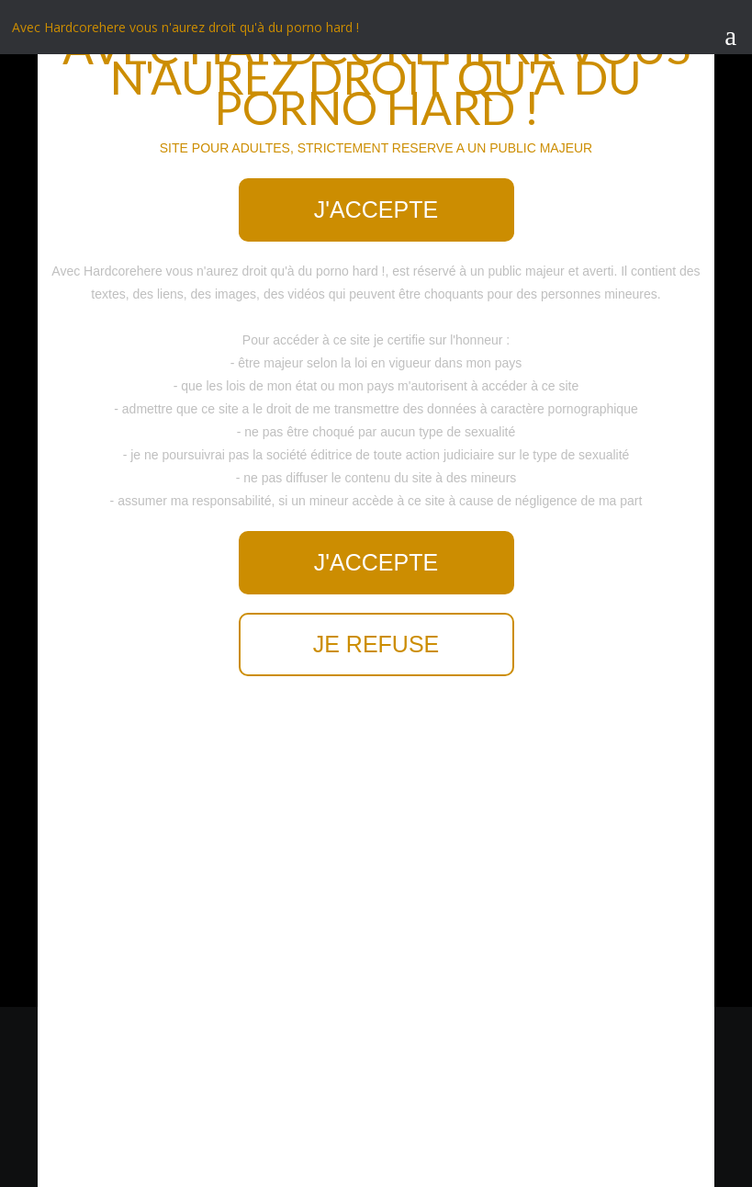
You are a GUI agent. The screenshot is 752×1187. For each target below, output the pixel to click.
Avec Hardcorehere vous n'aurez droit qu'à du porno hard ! (185, 27)
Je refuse (376, 644)
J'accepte (376, 209)
